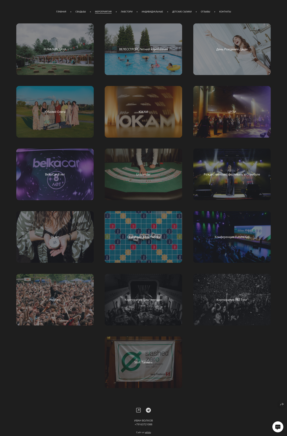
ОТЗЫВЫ (205, 11)
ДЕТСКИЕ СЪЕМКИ (182, 11)
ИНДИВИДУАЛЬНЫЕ (152, 11)
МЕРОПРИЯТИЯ (103, 11)
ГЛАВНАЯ (61, 11)
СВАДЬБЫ (80, 11)
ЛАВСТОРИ (127, 11)
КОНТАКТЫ (225, 11)
